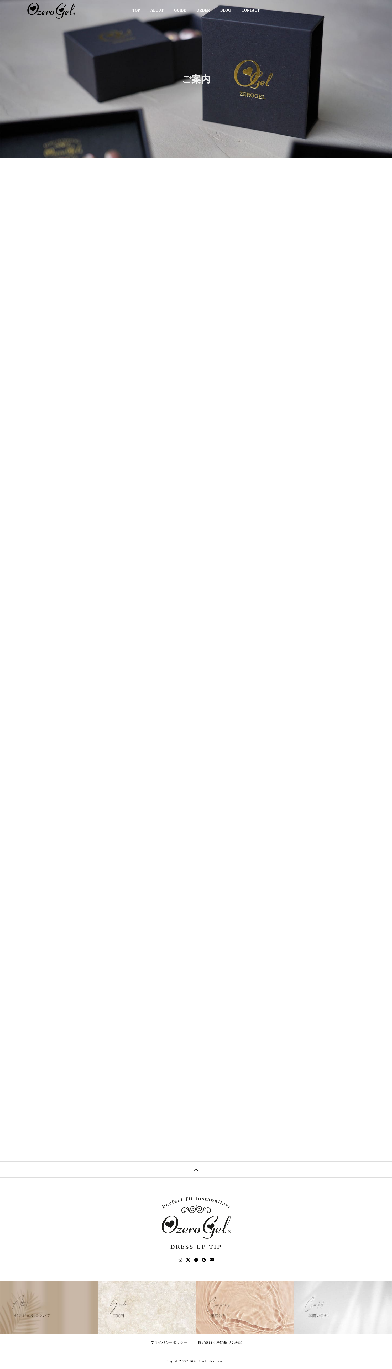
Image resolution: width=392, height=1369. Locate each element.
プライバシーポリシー (168, 1343)
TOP (136, 10)
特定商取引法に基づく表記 (220, 1343)
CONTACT (251, 10)
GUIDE (180, 10)
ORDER (203, 10)
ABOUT (157, 10)
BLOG (225, 10)
